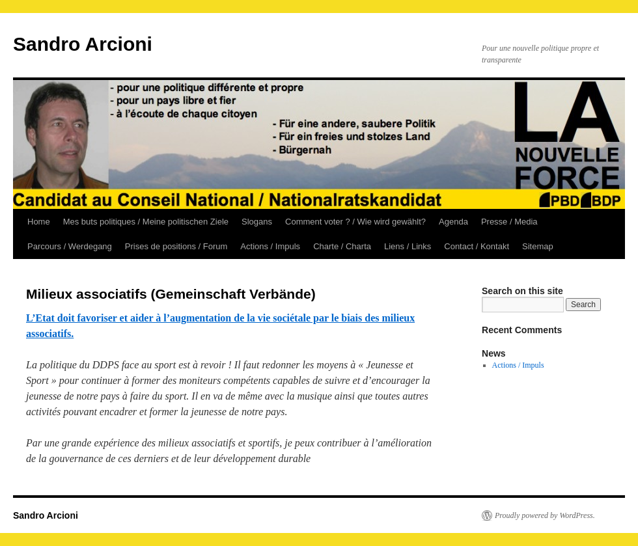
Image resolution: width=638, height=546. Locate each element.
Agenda (453, 221)
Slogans (257, 221)
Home (38, 221)
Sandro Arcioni (82, 44)
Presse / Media (509, 221)
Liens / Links (407, 246)
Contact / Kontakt (476, 246)
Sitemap (537, 246)
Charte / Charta (342, 246)
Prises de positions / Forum (176, 246)
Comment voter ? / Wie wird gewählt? (355, 221)
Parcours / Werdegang (69, 246)
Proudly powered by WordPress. (545, 515)
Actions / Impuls (270, 246)
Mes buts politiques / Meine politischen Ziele (146, 221)
